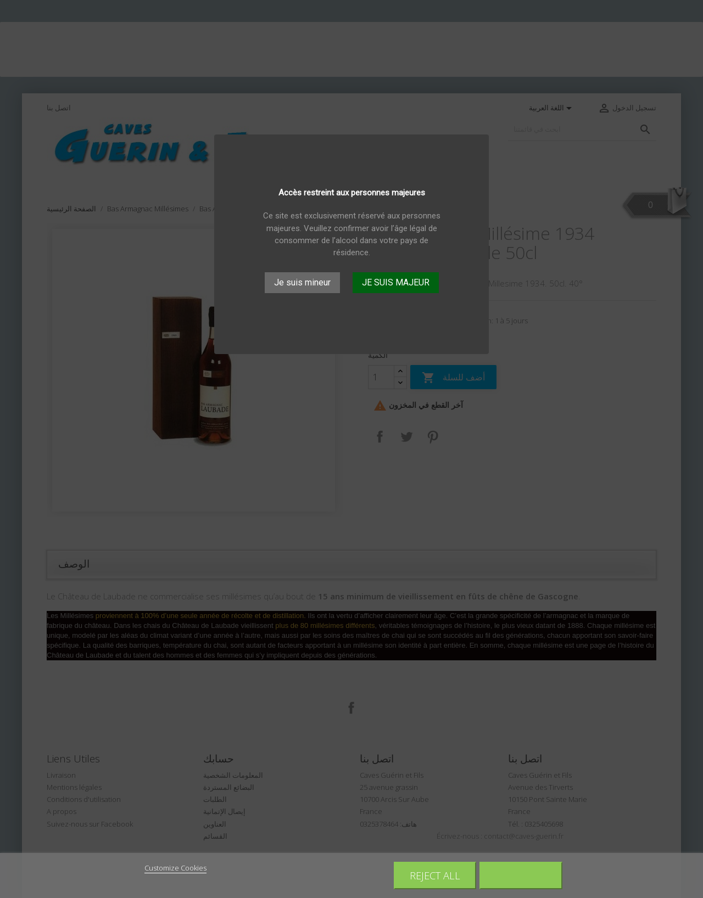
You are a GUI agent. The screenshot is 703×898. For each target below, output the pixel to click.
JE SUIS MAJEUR (395, 282)
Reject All (435, 875)
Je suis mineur (302, 282)
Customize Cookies (175, 868)
